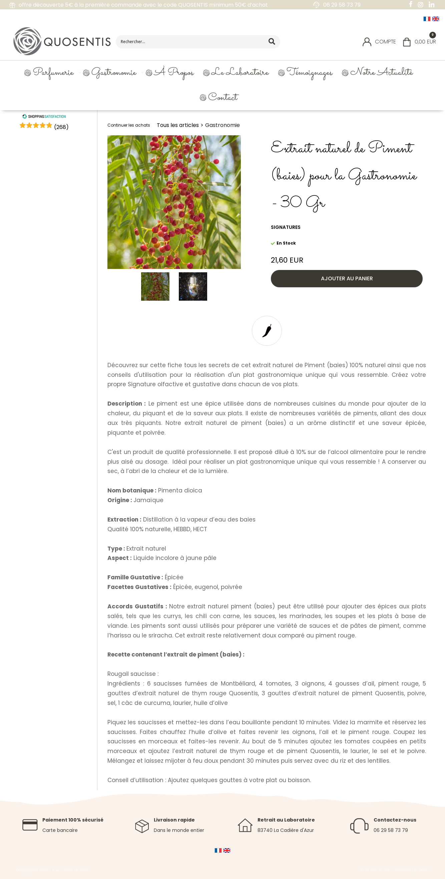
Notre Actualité (381, 73)
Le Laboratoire (240, 73)
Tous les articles (178, 125)
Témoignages (309, 73)
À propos (173, 73)
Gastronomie (113, 73)
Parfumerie (53, 73)
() (61, 127)
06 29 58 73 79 (391, 830)
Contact (222, 98)
